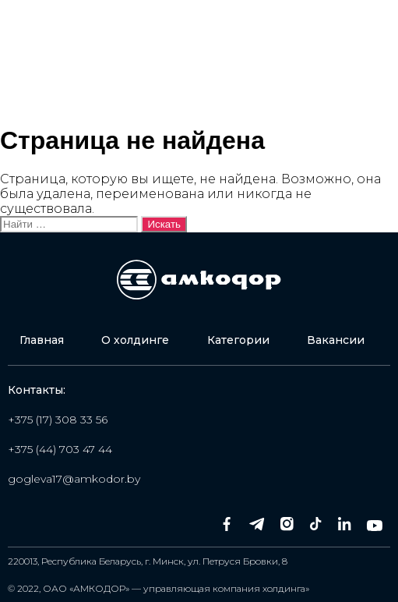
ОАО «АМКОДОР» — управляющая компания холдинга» (176, 588)
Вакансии (336, 340)
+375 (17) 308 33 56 (57, 420)
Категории (238, 340)
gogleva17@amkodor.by (74, 479)
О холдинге (135, 340)
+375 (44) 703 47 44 (60, 449)
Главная (41, 340)
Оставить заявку (318, 83)
